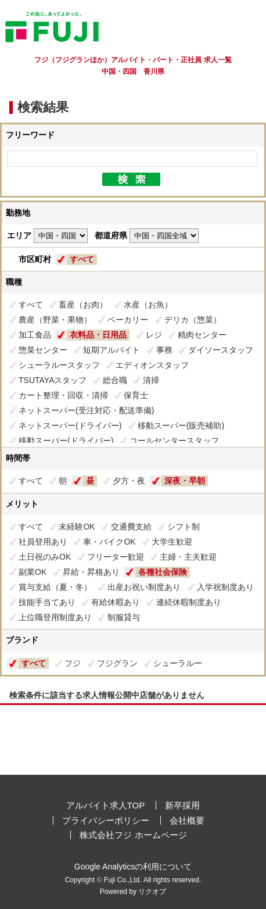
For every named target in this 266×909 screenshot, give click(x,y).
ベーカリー (127, 319)
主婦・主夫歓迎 (188, 556)
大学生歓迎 (172, 541)
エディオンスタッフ (152, 365)
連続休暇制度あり (188, 602)
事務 (164, 350)
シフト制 (183, 526)
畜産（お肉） (83, 304)
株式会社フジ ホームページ (133, 835)
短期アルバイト (111, 350)
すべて (82, 259)
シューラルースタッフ (59, 365)
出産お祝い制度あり (144, 587)
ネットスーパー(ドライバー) (70, 425)
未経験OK (77, 526)
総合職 (115, 380)
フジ (72, 663)
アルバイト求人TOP (105, 805)
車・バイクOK (109, 541)
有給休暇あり (115, 602)
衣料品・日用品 (98, 334)
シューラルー (177, 663)
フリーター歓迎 (115, 556)
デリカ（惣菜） (192, 319)
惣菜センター (43, 350)
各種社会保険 (162, 572)
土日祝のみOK (45, 556)
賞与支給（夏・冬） (55, 587)
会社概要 (187, 820)
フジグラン (117, 663)
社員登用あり (43, 541)
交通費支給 (131, 526)
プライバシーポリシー (105, 820)
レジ (154, 334)
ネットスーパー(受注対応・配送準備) (86, 410)
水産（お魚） (148, 304)
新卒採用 (182, 805)
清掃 (151, 380)
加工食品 (35, 334)
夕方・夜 (129, 480)
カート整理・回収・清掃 (63, 395)
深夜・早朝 (184, 480)
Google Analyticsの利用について (133, 866)
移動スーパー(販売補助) (181, 425)
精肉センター (202, 334)
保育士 (136, 395)
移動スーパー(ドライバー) (66, 440)
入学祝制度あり (225, 587)
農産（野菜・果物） (55, 319)
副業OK (32, 572)
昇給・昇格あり (91, 572)
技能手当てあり (47, 602)
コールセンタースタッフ (174, 440)
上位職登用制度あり (55, 617)
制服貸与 (123, 617)
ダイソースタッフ (220, 350)
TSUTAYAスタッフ (53, 380)
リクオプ (152, 891)
